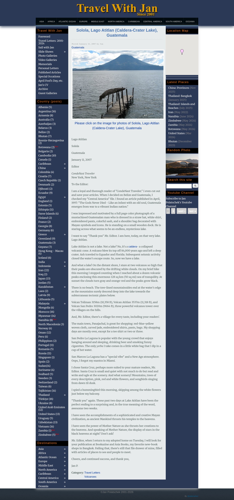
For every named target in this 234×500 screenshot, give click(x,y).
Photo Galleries (47, 55)
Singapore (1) (46, 357)
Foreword (44, 36)
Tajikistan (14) (47, 390)
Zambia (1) (46, 430)
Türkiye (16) (45, 399)
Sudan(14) (44, 365)
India (41, 262)
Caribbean (134, 21)
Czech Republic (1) (49, 180)
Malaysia (43, 303)
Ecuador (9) (45, 192)
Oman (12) (44, 332)
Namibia (173, 116)
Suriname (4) (46, 369)
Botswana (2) (48, 147)
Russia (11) (44, 353)
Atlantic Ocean (67, 21)
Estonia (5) (45, 205)
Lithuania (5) (46, 299)
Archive (43, 89)
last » (192, 211)
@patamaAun (192, 496)
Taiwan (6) (44, 386)
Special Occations (49, 76)
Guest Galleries (47, 93)
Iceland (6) (44, 257)
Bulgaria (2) (45, 151)
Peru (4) (43, 336)
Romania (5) (46, 349)
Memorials (45, 64)
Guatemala (78, 47)
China (42, 168)
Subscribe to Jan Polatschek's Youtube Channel (179, 202)
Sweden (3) (45, 378)
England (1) (45, 201)
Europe (83, 21)
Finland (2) (45, 217)
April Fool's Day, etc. (50, 80)
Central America (152, 21)
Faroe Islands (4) (48, 213)
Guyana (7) (45, 246)
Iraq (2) (42, 274)
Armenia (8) (45, 115)
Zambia (173, 124)
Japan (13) (44, 278)
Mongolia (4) (46, 307)
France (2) (44, 221)
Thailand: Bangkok (180, 96)
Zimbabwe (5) (48, 434)
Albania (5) (45, 107)
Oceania (190, 21)
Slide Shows (45, 51)
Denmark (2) (46, 184)
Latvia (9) (44, 295)
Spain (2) (43, 361)
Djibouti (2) (45, 188)
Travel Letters (92, 472)
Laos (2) (43, 291)
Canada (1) (44, 159)
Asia (41, 21)
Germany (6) (46, 230)
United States (176, 133)
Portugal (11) (46, 345)
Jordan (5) (44, 282)
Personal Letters (48, 68)
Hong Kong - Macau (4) (50, 252)
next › (181, 211)
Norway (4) (45, 328)
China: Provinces (178, 87)
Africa (51, 21)
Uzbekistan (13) (48, 422)
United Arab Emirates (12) (51, 408)
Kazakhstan (45, 286)
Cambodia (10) (47, 155)
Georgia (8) (45, 226)
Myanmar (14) (47, 315)
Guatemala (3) (47, 242)
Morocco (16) (46, 311)
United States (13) (49, 414)
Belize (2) (44, 132)
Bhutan (172, 141)
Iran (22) (43, 270)
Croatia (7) (44, 176)
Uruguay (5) (45, 418)
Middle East (97, 21)
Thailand (44, 394)
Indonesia (44, 266)
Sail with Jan (46, 47)
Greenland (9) (46, 238)
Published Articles (49, 72)
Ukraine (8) (45, 403)
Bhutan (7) (45, 136)
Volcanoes (90, 476)
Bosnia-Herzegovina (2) (51, 142)
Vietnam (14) (46, 426)
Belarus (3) (45, 128)
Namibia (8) (47, 320)
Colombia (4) (46, 172)
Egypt (42, 197)
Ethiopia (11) (46, 209)
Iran (170, 112)
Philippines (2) (47, 340)
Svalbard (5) (45, 374)
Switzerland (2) (47, 382)
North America (116, 21)
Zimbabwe (174, 120)
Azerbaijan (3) (47, 123)
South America (174, 21)
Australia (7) (46, 119)
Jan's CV (43, 84)
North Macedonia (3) (51, 324)
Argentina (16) (47, 111)
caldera (132, 246)
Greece (42, 234)
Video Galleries (47, 60)
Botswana (174, 129)
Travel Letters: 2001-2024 (51, 42)
